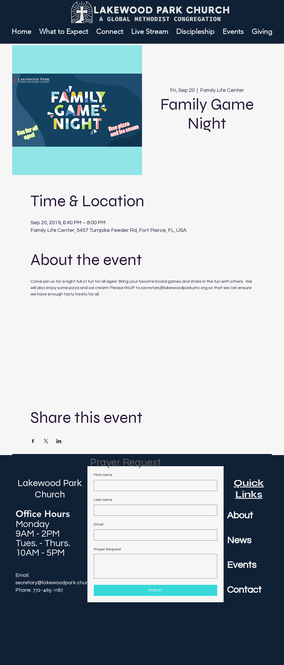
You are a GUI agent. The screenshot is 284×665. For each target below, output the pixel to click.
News (239, 540)
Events (241, 565)
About (240, 515)
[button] (109, 31)
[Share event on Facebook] (33, 441)
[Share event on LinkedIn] (58, 441)
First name (103, 475)
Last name (103, 500)
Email (98, 524)
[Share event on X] (45, 441)
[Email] (154, 535)
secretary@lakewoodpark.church (54, 582)
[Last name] (154, 510)
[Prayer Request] (155, 566)
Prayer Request (107, 549)
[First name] (154, 485)
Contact (244, 590)
